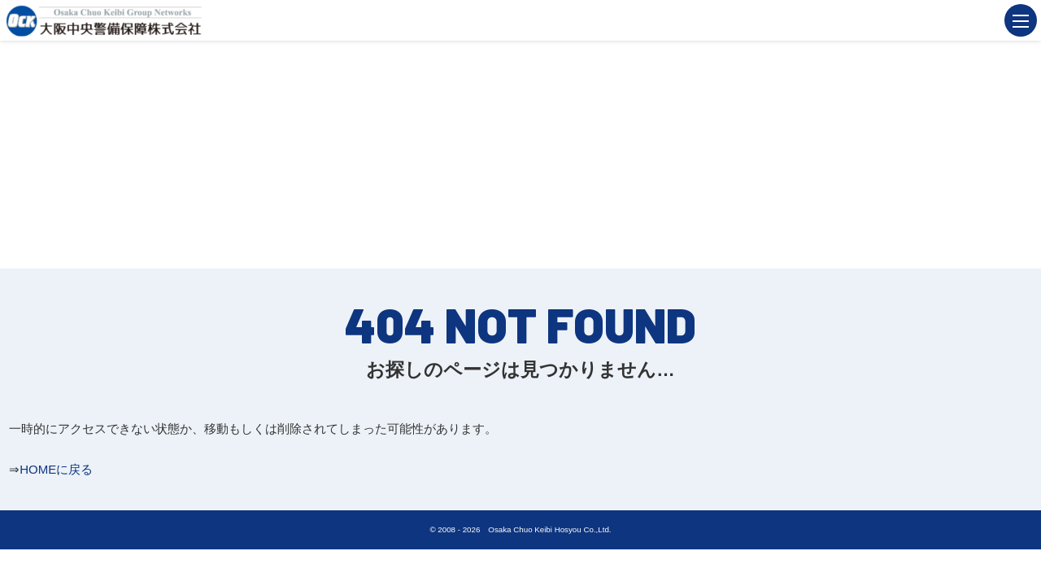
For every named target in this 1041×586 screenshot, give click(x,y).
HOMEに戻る (56, 469)
